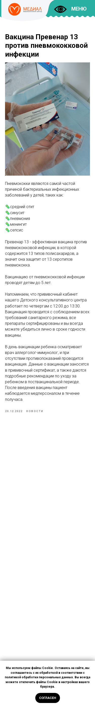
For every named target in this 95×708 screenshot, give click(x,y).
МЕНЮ (79, 9)
